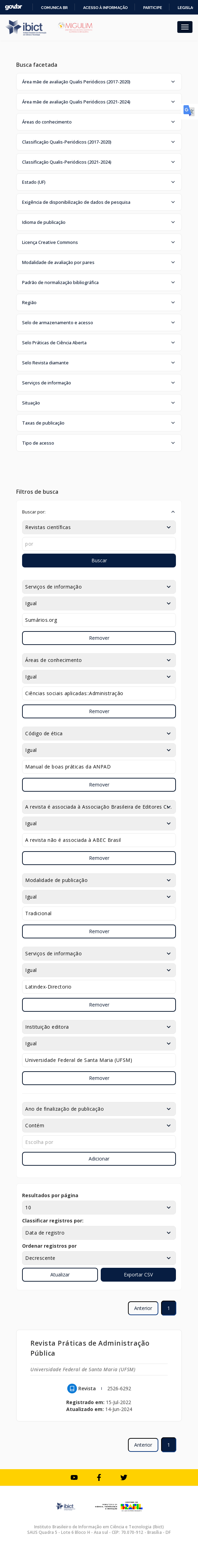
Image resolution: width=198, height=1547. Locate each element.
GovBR (13, 7)
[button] (99, 81)
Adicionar (99, 1158)
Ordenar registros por (49, 1246)
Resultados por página (50, 1195)
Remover (99, 638)
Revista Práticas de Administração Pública (90, 1348)
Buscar (99, 560)
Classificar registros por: (52, 1220)
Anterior (143, 1308)
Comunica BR (54, 7)
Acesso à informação (105, 7)
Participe (152, 7)
